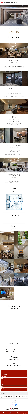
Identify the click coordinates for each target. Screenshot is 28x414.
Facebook (16, 405)
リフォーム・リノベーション (4, 376)
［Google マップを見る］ (14, 340)
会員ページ (3, 413)
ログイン (2, 390)
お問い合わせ (2, 388)
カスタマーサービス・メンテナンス (3, 378)
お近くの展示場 (10, 413)
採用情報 (2, 386)
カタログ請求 (17, 413)
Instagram (11, 405)
